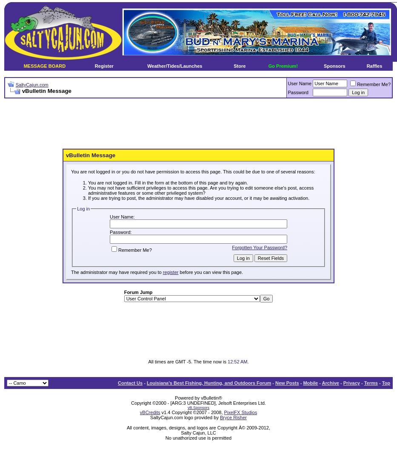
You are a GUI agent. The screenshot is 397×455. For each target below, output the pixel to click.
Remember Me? (370, 84)
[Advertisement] (199, 124)
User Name (300, 83)
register (171, 272)
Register (104, 66)
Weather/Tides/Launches (174, 66)
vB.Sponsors (198, 408)
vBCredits (150, 412)
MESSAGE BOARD (45, 66)
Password (298, 92)
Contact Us (130, 383)
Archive (330, 383)
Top (386, 383)
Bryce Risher (233, 417)
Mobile (310, 383)
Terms (371, 383)
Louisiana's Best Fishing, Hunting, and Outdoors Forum (209, 383)
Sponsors (335, 66)
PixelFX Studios (240, 412)
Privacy (351, 383)
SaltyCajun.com (32, 84)
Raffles (375, 66)
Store (240, 66)
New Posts (287, 383)
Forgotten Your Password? (259, 247)
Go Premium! (283, 66)
